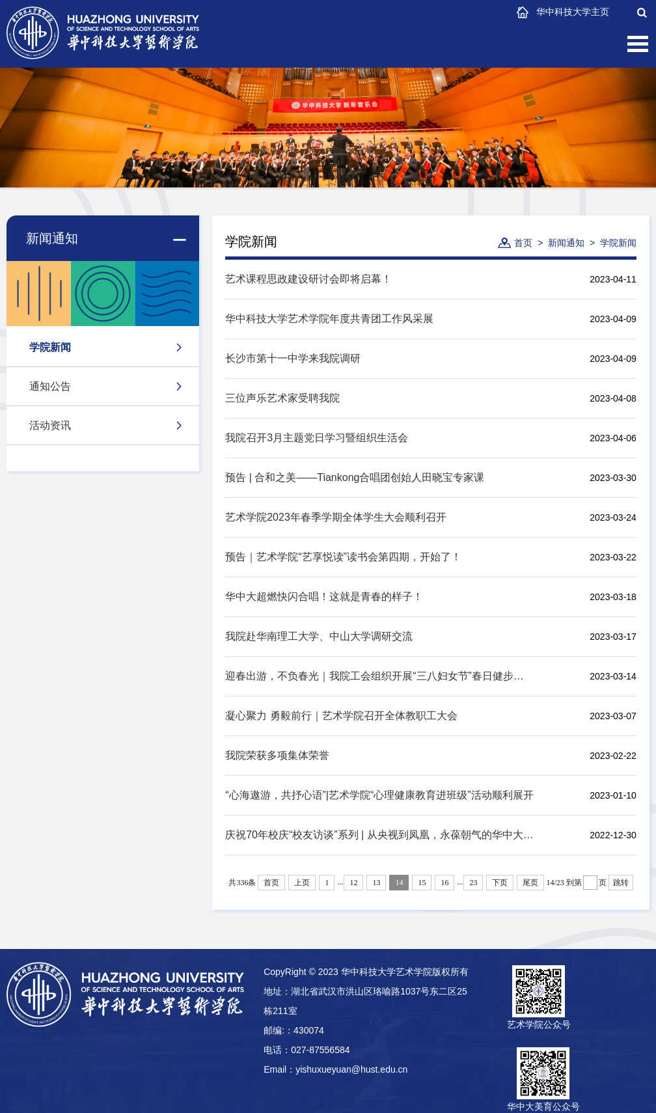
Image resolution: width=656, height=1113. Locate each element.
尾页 (530, 882)
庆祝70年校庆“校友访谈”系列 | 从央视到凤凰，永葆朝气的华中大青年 (379, 834)
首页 (523, 243)
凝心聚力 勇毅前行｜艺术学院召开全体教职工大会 (341, 715)
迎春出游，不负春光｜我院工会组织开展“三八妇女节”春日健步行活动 (379, 675)
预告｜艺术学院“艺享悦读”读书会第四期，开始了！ (343, 556)
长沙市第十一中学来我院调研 (293, 358)
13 (376, 882)
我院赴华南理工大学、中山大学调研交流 (319, 636)
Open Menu (637, 44)
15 (422, 882)
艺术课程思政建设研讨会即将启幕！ (308, 278)
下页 (500, 882)
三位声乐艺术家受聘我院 (282, 398)
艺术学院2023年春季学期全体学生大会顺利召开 (335, 517)
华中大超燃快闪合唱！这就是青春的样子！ (324, 596)
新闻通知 (566, 243)
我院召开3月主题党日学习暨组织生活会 (316, 437)
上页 (302, 882)
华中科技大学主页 (572, 12)
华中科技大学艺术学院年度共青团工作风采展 (329, 318)
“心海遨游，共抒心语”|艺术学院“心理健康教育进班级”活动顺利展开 (379, 795)
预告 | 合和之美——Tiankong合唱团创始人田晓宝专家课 (354, 477)
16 (444, 882)
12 (353, 882)
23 (473, 882)
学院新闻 (618, 243)
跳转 (621, 882)
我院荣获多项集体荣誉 (277, 755)
